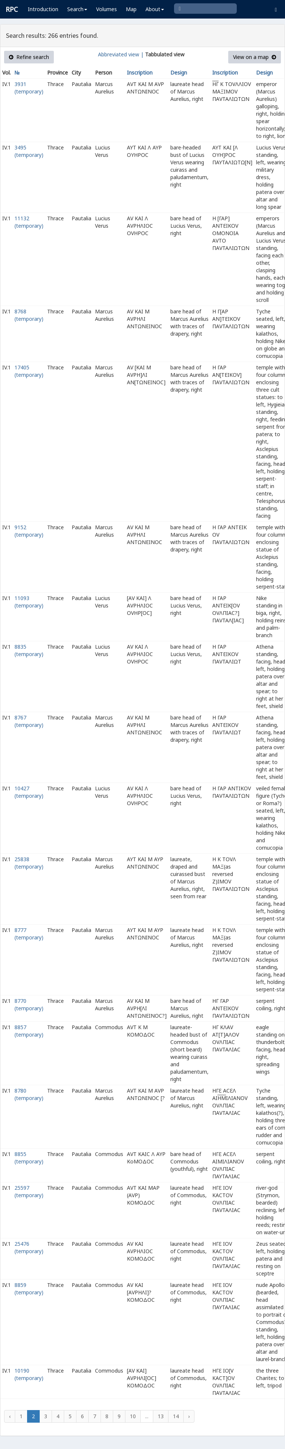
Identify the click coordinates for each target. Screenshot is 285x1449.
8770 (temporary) (28, 1004)
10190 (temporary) (28, 1374)
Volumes (106, 9)
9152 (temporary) (28, 531)
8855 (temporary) (28, 1157)
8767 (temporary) (28, 721)
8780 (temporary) (28, 1094)
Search (77, 9)
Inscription (140, 72)
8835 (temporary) (28, 650)
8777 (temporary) (28, 933)
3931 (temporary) (28, 87)
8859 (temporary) (28, 1288)
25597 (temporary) (28, 1191)
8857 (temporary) (28, 1031)
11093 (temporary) (28, 602)
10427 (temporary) (28, 792)
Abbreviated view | (121, 54)
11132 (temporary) (28, 222)
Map (131, 9)
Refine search (29, 56)
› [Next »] (189, 1416)
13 (161, 1416)
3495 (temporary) (28, 151)
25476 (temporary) (28, 1247)
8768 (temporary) (28, 315)
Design (178, 72)
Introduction (43, 9)
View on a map (254, 56)
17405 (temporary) (28, 371)
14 (176, 1416)
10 (133, 1416)
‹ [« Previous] (9, 1416)
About (154, 9)
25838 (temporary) (28, 863)
